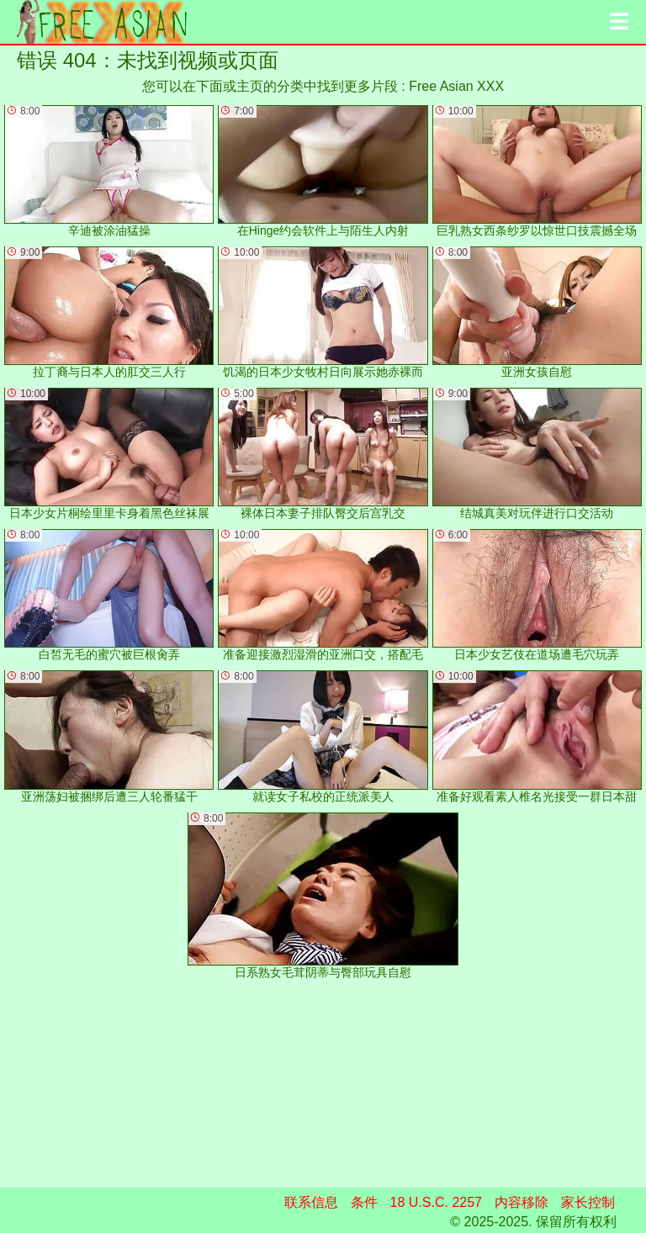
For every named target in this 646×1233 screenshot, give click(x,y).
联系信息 (311, 1202)
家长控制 (588, 1202)
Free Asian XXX (456, 86)
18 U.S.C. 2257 (436, 1202)
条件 (364, 1202)
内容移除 (521, 1202)
